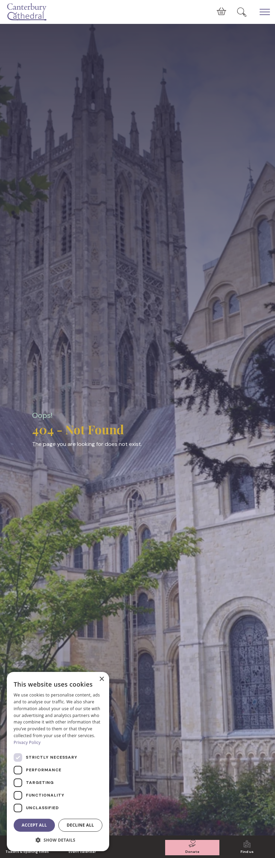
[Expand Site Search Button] (241, 12)
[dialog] (58, 761)
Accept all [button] (34, 825)
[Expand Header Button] (265, 12)
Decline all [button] (80, 825)
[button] (58, 840)
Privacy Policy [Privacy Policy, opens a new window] (27, 742)
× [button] (101, 679)
